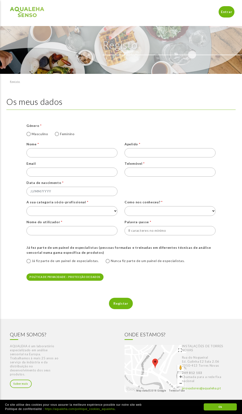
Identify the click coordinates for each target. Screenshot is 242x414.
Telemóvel (133, 163)
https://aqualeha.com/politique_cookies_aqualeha (80, 409)
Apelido (131, 144)
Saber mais (20, 383)
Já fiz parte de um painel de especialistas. (65, 261)
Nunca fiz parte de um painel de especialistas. (148, 261)
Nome (31, 144)
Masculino (40, 134)
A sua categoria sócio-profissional (56, 202)
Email (31, 163)
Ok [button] (220, 406)
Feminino (67, 134)
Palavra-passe (137, 222)
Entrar (226, 12)
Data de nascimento (43, 183)
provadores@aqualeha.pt (201, 388)
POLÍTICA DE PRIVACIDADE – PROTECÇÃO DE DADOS (65, 277)
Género (32, 126)
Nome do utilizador (43, 222)
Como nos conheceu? (142, 202)
